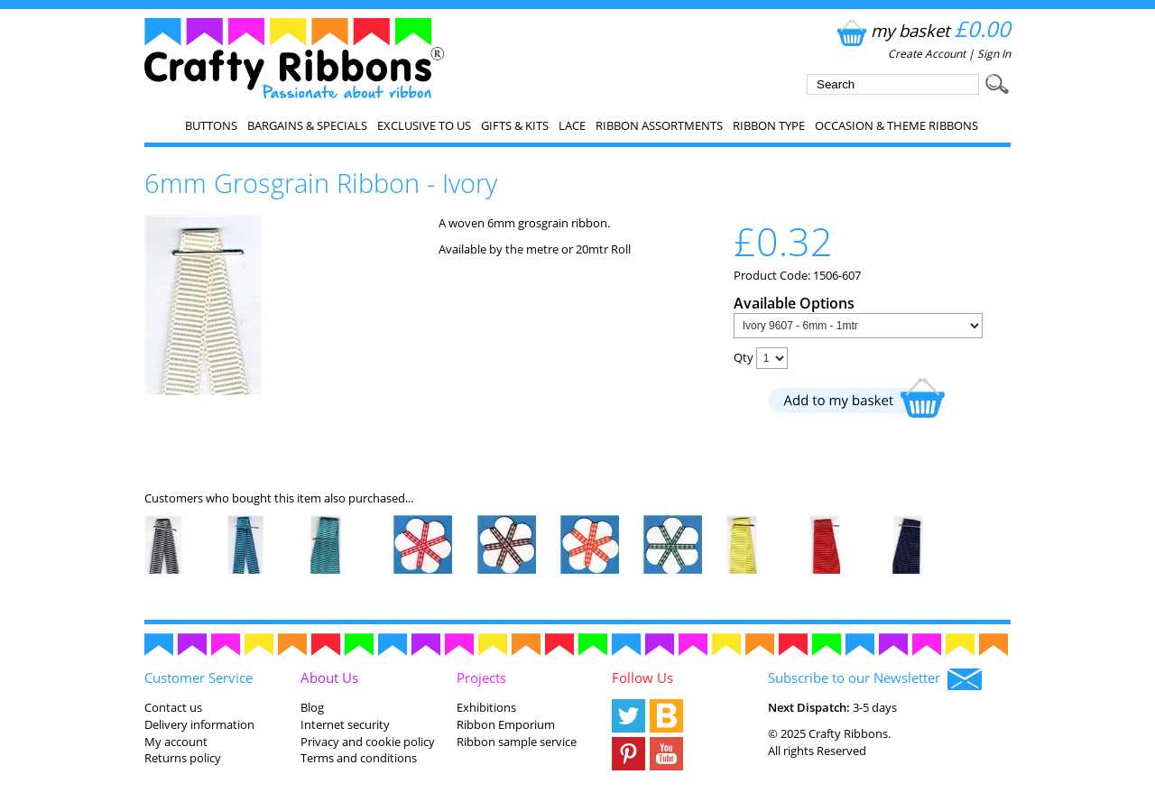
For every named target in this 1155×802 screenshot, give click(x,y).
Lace (572, 125)
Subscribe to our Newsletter (875, 679)
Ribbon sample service (517, 741)
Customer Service (198, 677)
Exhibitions (486, 707)
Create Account (927, 53)
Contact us (173, 707)
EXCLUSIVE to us (424, 125)
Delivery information (199, 724)
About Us (329, 677)
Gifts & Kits (515, 125)
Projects (481, 677)
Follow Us (642, 677)
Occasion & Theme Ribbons (896, 125)
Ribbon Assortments (659, 125)
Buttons (211, 125)
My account (176, 741)
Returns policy (182, 758)
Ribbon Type (769, 125)
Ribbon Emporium (506, 724)
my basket (922, 30)
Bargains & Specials (307, 125)
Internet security (345, 724)
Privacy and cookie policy (367, 741)
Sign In (994, 53)
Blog (312, 707)
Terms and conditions (358, 758)
